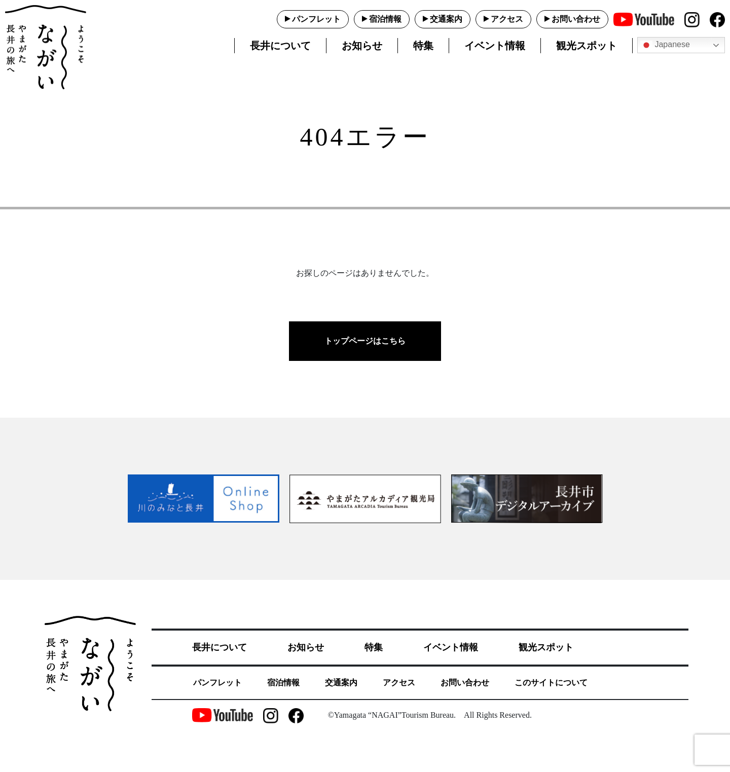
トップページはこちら (365, 341)
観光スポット (586, 45)
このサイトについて (551, 682)
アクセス (507, 19)
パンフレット (316, 19)
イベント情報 (494, 45)
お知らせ (362, 45)
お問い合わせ (576, 19)
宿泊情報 (385, 19)
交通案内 (446, 19)
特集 (423, 45)
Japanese (665, 45)
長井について (280, 45)
